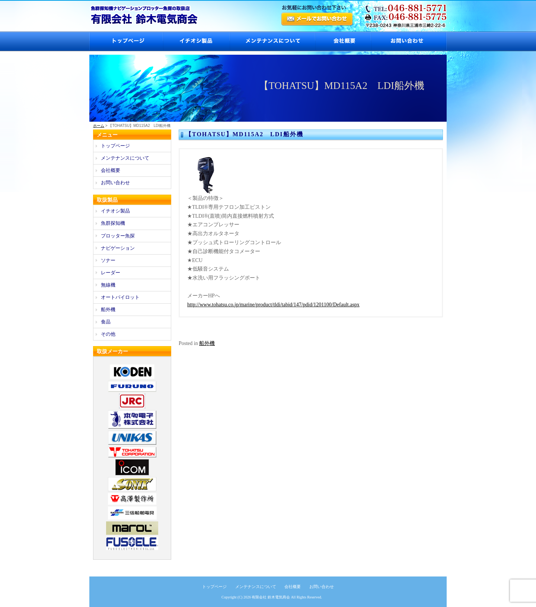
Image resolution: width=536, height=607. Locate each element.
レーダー (110, 272)
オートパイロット (120, 297)
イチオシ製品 (196, 41)
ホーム (98, 126)
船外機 (207, 343)
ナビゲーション (118, 248)
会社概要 (343, 41)
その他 (108, 334)
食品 (106, 322)
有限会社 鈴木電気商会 (271, 597)
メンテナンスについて (272, 41)
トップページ (126, 41)
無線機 (108, 285)
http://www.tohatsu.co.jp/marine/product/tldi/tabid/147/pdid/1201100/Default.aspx (273, 304)
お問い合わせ (409, 41)
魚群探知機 (113, 223)
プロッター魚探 (118, 236)
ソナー (108, 260)
